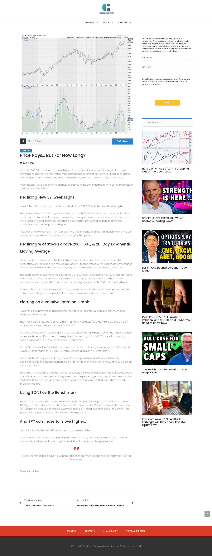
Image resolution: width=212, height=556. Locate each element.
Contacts (90, 531)
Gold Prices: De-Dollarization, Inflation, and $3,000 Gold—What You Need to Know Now (166, 320)
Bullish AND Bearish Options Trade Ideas (164, 269)
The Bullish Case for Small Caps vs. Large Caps (165, 371)
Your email (167, 70)
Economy (111, 22)
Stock (95, 22)
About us (71, 531)
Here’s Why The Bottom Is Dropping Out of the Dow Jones (165, 170)
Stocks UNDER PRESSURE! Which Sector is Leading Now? (162, 219)
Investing (79, 22)
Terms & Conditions (135, 531)
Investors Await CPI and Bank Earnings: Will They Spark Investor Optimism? (164, 422)
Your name (167, 60)
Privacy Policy (110, 531)
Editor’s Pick (131, 22)
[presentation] (164, 94)
